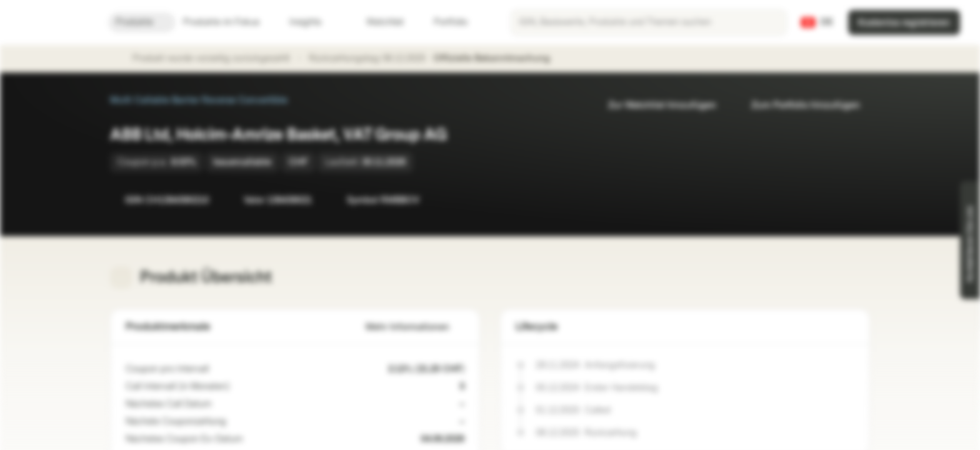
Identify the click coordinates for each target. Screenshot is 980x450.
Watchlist (377, 22)
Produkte (142, 22)
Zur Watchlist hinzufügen (654, 105)
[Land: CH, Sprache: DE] (817, 22)
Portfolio (443, 22)
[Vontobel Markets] (54, 22)
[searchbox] (648, 22)
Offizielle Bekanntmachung (497, 59)
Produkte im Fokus (228, 22)
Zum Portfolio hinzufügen (798, 105)
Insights (312, 22)
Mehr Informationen (415, 327)
